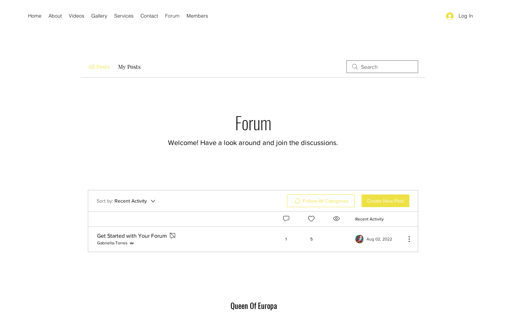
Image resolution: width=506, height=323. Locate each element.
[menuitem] (321, 201)
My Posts (129, 66)
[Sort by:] (126, 201)
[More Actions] (405, 239)
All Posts (99, 66)
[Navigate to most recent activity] (378, 239)
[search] (382, 66)
